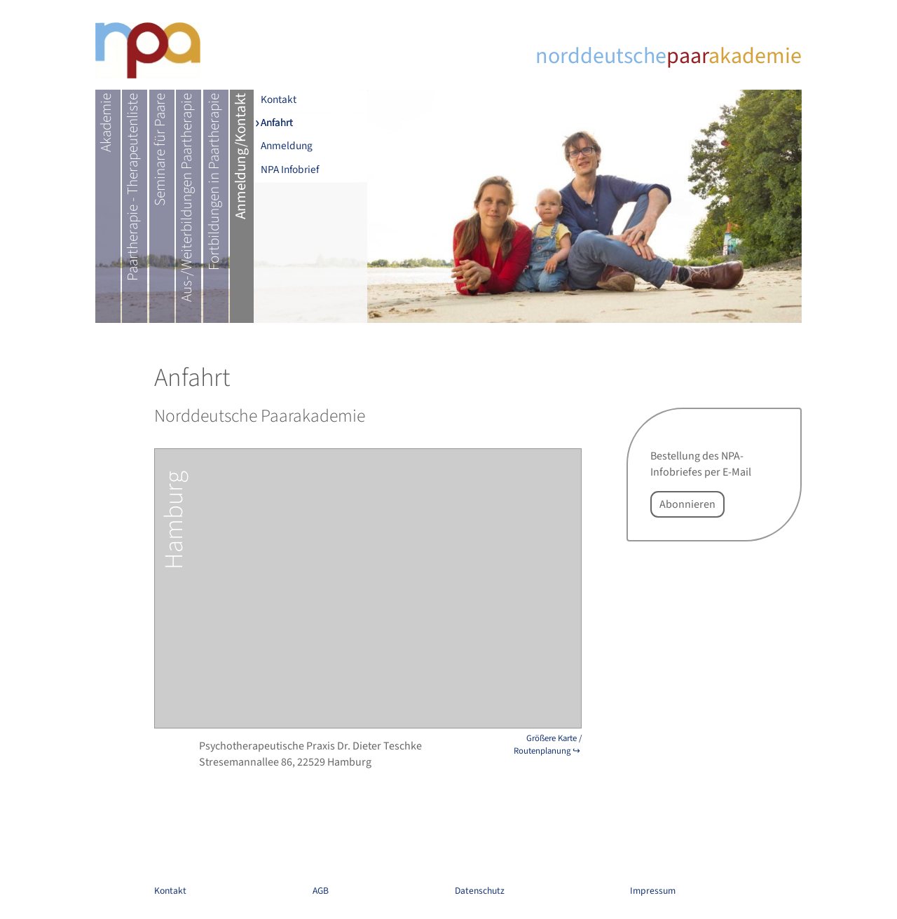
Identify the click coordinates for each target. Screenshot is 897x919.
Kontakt (278, 100)
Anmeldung (287, 146)
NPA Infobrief (290, 169)
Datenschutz (480, 890)
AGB (321, 890)
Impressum (653, 890)
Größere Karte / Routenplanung (548, 744)
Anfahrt (277, 123)
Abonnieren (687, 504)
